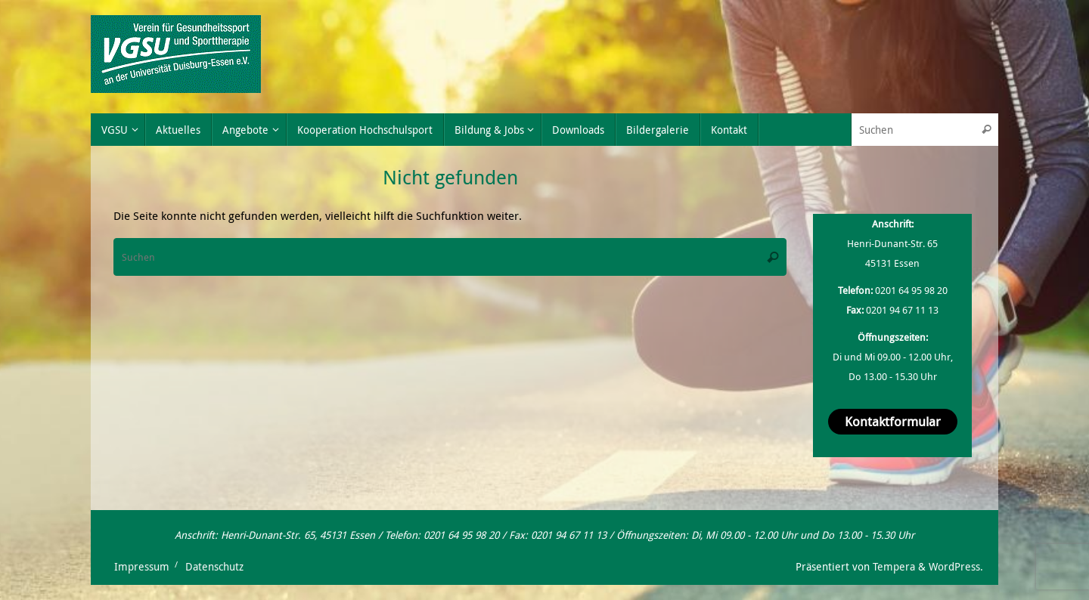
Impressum (141, 567)
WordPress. (956, 567)
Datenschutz (214, 567)
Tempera (894, 567)
